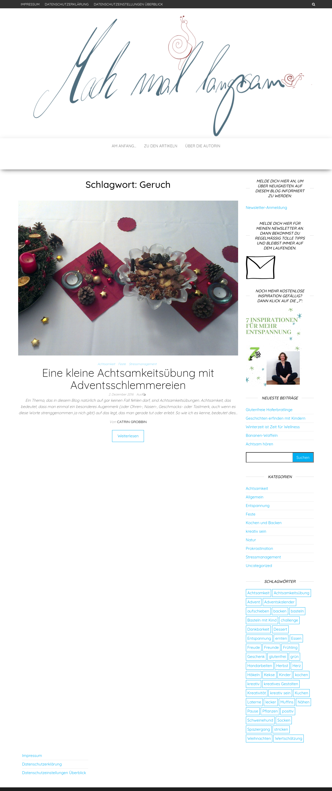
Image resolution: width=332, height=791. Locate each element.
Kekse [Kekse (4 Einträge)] (269, 659)
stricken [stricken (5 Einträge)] (281, 713)
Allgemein (255, 481)
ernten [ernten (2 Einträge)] (281, 622)
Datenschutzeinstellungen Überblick (128, 4)
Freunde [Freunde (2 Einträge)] (271, 631)
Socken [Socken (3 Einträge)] (283, 704)
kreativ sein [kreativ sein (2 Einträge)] (280, 677)
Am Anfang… (124, 145)
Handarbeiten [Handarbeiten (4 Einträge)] (259, 650)
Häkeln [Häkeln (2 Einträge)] (253, 659)
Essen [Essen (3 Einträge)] (296, 622)
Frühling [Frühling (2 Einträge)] (290, 631)
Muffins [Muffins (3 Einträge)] (287, 686)
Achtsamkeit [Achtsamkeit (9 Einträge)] (258, 577)
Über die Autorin (202, 145)
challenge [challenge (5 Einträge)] (289, 604)
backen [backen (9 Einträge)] (280, 595)
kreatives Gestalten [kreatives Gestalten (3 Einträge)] (281, 668)
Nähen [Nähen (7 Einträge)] (303, 686)
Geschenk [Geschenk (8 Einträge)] (256, 640)
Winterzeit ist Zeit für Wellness (273, 411)
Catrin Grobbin (132, 406)
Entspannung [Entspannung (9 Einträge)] (259, 622)
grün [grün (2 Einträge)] (294, 640)
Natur (251, 524)
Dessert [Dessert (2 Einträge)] (280, 613)
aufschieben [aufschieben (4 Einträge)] (258, 595)
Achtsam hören (259, 428)
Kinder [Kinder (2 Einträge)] (285, 659)
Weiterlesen (128, 420)
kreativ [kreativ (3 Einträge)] (253, 668)
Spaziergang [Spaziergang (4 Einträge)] (258, 713)
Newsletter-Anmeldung (266, 191)
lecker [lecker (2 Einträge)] (270, 686)
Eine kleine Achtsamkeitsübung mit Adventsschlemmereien (128, 363)
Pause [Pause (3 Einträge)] (252, 695)
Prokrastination (259, 532)
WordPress (167, 779)
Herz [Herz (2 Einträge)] (296, 650)
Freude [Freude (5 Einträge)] (253, 631)
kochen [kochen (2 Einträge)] (301, 659)
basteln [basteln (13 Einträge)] (297, 595)
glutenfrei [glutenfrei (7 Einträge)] (277, 640)
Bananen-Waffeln (262, 419)
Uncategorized (259, 550)
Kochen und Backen (264, 507)
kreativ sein (256, 515)
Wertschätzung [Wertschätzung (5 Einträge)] (288, 722)
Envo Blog (203, 779)
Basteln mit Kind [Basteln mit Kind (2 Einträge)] (262, 604)
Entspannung (258, 489)
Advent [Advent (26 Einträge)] (253, 586)
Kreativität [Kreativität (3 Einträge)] (256, 677)
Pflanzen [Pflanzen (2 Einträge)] (270, 695)
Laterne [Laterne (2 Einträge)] (254, 686)
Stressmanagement (143, 348)
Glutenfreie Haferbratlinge (269, 394)
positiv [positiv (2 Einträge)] (288, 695)
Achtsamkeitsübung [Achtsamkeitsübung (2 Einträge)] (291, 577)
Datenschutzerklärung (66, 4)
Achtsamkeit (106, 348)
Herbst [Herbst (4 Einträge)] (282, 650)
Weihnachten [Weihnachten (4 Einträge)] (259, 722)
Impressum (30, 4)
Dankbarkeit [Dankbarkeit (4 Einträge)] (258, 613)
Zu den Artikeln (160, 145)
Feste (122, 348)
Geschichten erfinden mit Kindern (276, 402)
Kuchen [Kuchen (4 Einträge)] (301, 677)
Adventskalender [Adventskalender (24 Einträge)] (279, 586)
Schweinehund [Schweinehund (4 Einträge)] (260, 704)
